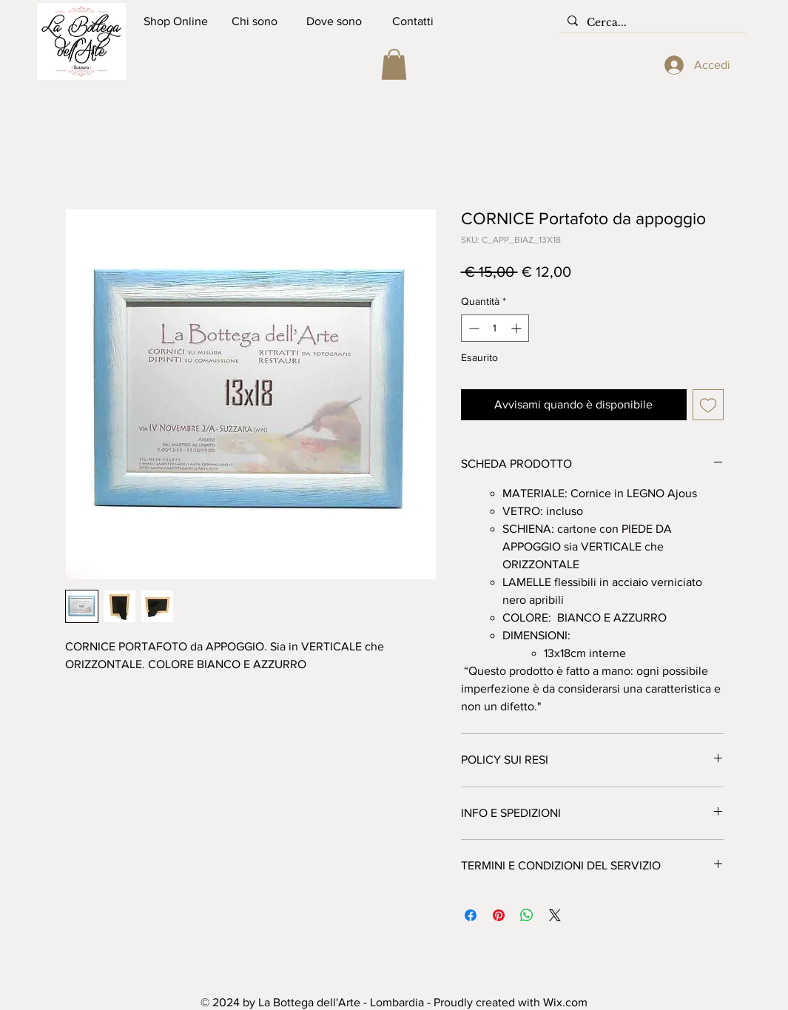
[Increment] (517, 328)
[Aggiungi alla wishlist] (708, 404)
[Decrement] (472, 328)
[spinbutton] (495, 328)
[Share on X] (555, 915)
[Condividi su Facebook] (470, 915)
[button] (394, 64)
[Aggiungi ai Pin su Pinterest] (499, 915)
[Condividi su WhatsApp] (527, 915)
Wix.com (565, 1002)
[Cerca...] (651, 23)
